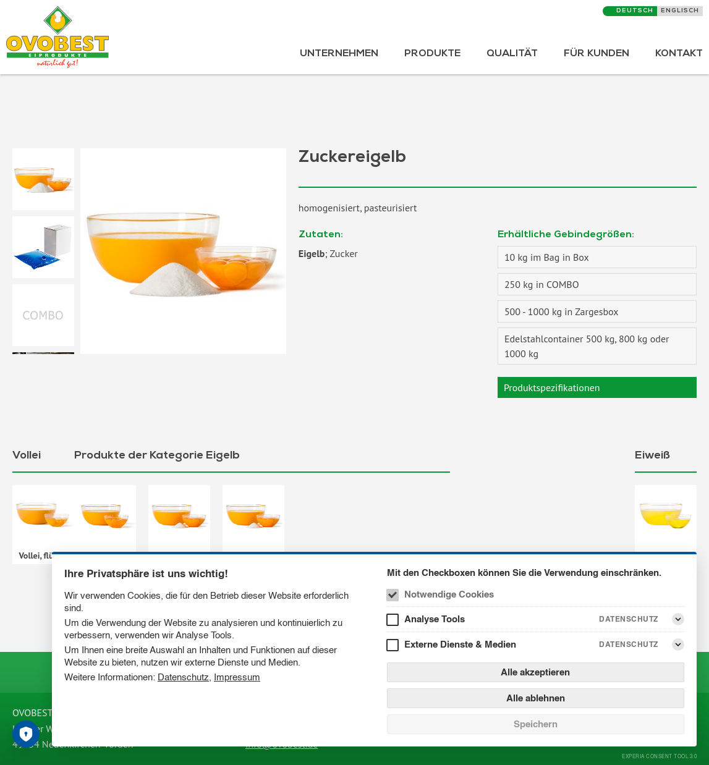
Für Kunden (596, 54)
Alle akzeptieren (535, 672)
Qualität (512, 54)
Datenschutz (183, 677)
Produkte (432, 54)
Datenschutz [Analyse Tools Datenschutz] (628, 618)
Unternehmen (339, 54)
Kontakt (679, 54)
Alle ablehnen (535, 698)
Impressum (237, 677)
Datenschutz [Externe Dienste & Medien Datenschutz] (628, 644)
